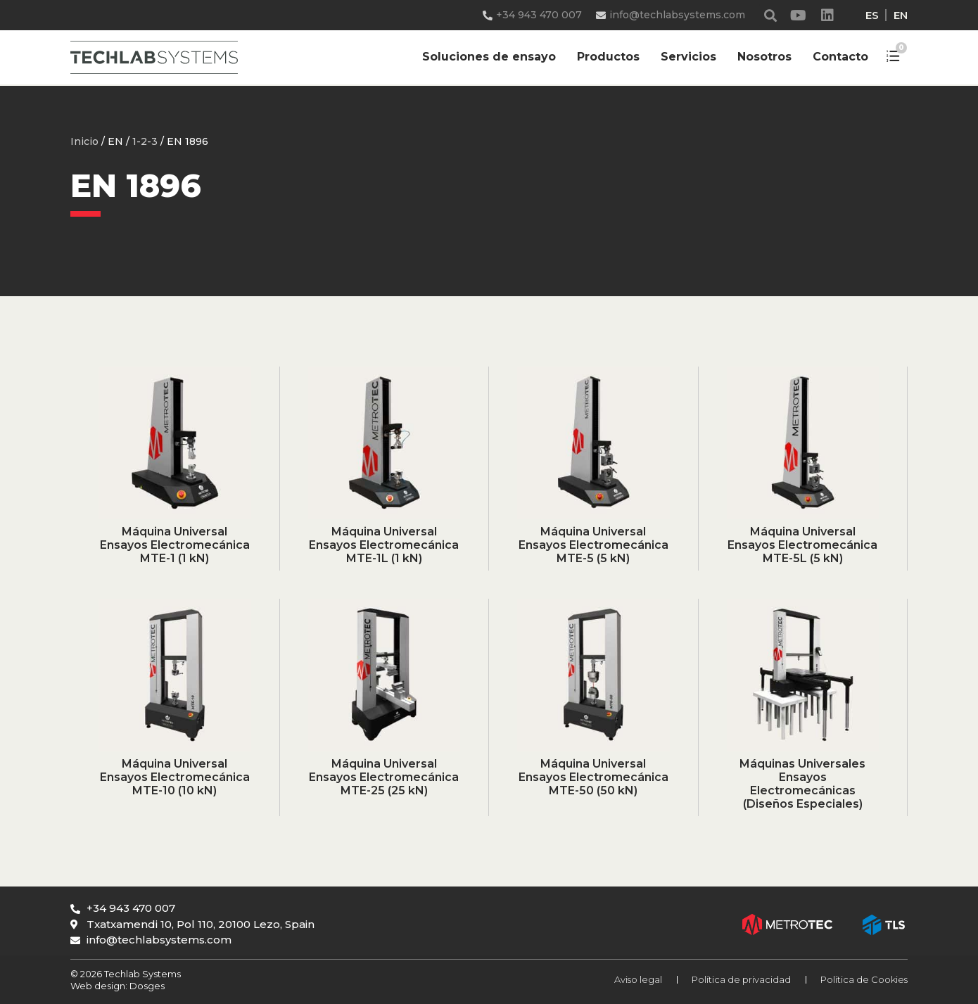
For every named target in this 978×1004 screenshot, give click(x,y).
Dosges (146, 985)
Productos (608, 56)
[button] (770, 15)
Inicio (84, 141)
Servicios (688, 56)
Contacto (840, 56)
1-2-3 (145, 141)
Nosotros (764, 56)
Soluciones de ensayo (489, 56)
